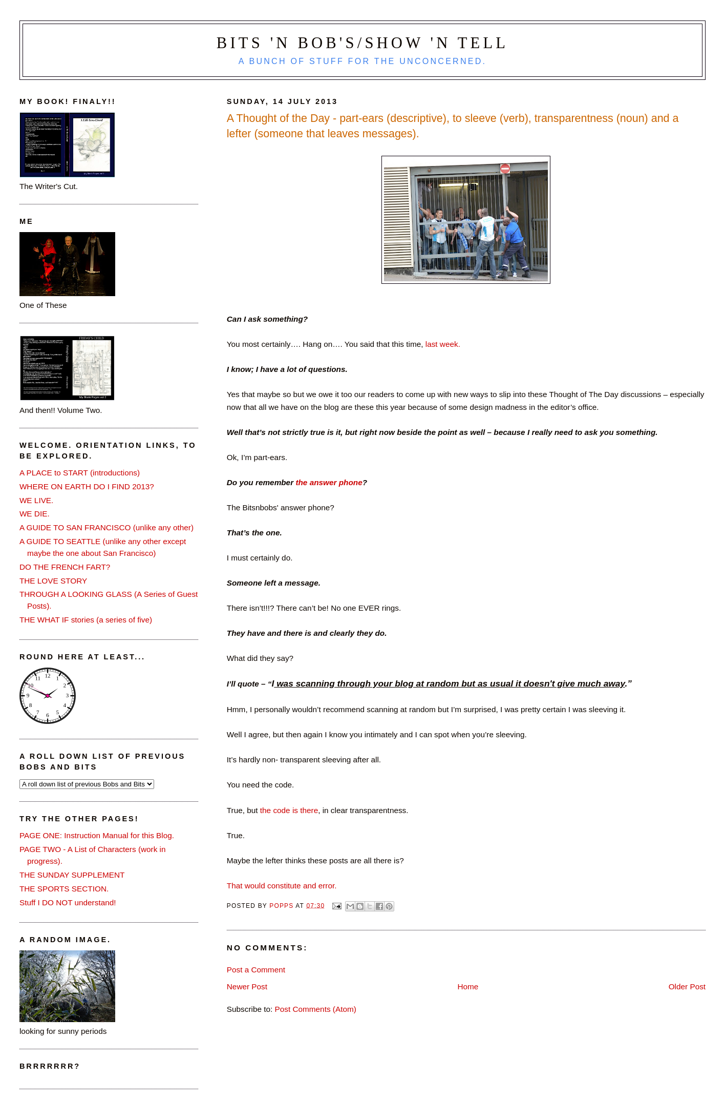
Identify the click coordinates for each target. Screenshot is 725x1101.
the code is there (288, 810)
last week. (442, 344)
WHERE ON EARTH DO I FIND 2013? (86, 486)
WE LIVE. (36, 500)
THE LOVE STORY (53, 580)
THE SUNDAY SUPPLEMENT (72, 874)
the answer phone (328, 482)
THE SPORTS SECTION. (64, 888)
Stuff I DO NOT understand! (67, 902)
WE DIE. (34, 513)
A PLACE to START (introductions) (79, 472)
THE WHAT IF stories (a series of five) (85, 619)
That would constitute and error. (282, 885)
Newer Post (247, 986)
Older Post (687, 986)
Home (467, 986)
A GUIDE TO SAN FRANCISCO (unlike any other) (106, 527)
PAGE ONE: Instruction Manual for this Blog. (96, 835)
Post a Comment (256, 969)
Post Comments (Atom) (315, 1009)
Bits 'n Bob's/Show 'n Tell (362, 43)
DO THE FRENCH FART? (64, 567)
